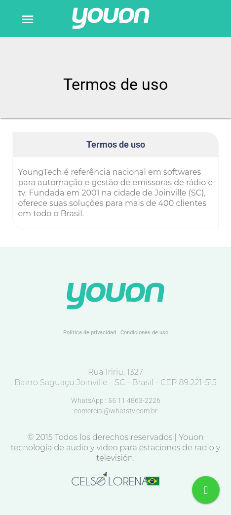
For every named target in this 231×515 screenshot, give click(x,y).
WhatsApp (88, 400)
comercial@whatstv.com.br (115, 411)
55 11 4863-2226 (134, 400)
